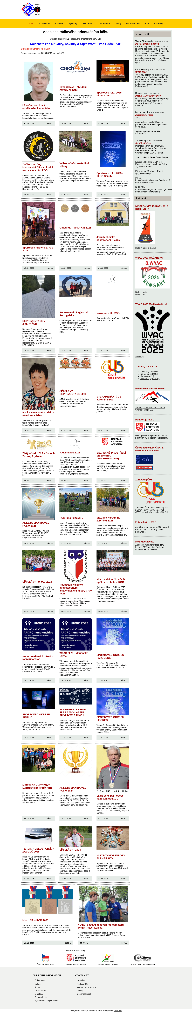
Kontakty (158, 23)
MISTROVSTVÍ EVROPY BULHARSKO (111, 857)
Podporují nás (41, 997)
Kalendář (59, 23)
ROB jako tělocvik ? (71, 517)
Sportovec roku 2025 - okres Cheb (110, 94)
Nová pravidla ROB (108, 313)
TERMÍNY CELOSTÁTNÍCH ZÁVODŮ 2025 (38, 850)
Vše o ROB (44, 23)
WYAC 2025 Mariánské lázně (151, 304)
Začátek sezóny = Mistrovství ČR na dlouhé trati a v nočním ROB (37, 167)
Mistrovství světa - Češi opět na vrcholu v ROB (111, 580)
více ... (50, 123)
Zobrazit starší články (75, 950)
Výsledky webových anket (46, 1000)
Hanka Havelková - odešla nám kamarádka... (38, 414)
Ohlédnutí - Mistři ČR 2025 (75, 227)
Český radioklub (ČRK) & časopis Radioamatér (149, 449)
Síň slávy (39, 994)
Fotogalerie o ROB (145, 522)
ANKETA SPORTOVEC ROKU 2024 (72, 789)
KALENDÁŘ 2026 (69, 452)
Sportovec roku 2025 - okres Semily (110, 174)
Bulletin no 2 (141, 294)
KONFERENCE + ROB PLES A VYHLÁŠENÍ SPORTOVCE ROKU (72, 712)
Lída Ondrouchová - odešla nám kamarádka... (37, 107)
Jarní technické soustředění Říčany (108, 238)
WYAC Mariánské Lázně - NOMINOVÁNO (37, 658)
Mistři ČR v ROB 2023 (35, 920)
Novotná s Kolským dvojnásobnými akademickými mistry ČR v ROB (75, 589)
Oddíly (118, 23)
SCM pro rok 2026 (55, 53)
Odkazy (38, 984)
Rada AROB (82, 984)
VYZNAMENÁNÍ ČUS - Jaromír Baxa (110, 398)
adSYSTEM (118, 1011)
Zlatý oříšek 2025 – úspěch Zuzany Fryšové (38, 455)
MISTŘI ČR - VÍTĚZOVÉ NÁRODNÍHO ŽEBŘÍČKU (37, 786)
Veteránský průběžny (149, 379)
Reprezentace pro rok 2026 (33, 53)
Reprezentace (133, 23)
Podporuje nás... (144, 419)
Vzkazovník (88, 23)
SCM (147, 23)
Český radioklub (84, 994)
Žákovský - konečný (149, 372)
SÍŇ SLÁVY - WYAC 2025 (37, 581)
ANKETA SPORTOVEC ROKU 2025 (35, 524)
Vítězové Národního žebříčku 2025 (108, 519)
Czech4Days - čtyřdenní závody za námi (73, 88)
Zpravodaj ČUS (143, 479)
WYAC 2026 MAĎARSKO (149, 257)
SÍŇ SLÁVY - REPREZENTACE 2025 (72, 392)
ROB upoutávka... (145, 541)
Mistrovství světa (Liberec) (150, 388)
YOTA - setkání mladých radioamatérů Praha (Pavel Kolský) (101, 926)
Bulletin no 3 (141, 292)
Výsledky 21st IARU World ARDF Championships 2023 (150, 408)
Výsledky (139, 357)
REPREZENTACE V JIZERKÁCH (33, 322)
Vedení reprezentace (86, 987)
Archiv (37, 987)
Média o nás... (41, 991)
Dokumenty (104, 23)
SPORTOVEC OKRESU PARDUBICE (110, 656)
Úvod (31, 23)
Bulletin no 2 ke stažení (145, 248)
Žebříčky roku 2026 (146, 366)
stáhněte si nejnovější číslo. (157, 512)
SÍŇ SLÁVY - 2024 (70, 849)
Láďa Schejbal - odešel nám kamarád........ (110, 797)
